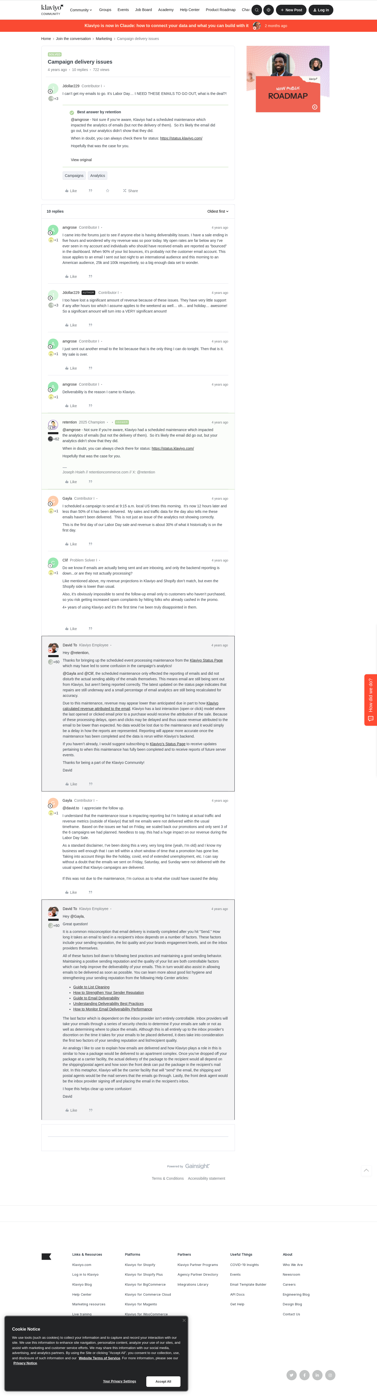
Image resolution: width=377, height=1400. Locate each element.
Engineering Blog (296, 1294)
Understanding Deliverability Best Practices (108, 1004)
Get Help (237, 1304)
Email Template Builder (248, 1284)
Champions (251, 10)
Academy (166, 10)
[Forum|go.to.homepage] (52, 10)
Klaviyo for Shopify (140, 1265)
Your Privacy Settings (119, 1381)
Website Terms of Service (99, 1358)
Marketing (104, 39)
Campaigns (74, 175)
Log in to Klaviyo (85, 1274)
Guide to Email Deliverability (96, 998)
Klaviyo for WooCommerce (146, 1314)
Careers (289, 1284)
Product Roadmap (221, 10)
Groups (105, 10)
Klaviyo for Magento (141, 1304)
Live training (82, 1314)
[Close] (184, 1320)
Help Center (190, 10)
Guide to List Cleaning (91, 987)
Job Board (143, 10)
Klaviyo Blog (82, 1284)
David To (70, 645)
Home (46, 39)
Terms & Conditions (168, 1178)
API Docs (237, 1294)
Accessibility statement (206, 1178)
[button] (291, 10)
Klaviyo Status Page (206, 660)
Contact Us (291, 1314)
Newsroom (291, 1274)
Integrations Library (193, 1284)
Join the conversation (73, 39)
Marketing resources (88, 1304)
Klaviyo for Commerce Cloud (148, 1294)
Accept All (163, 1381)
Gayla (67, 498)
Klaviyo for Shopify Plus (144, 1274)
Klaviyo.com (81, 1265)
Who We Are (293, 1265)
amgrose (70, 227)
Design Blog (292, 1304)
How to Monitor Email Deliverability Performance (112, 1009)
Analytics (97, 175)
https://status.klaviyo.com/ (181, 138)
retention (70, 422)
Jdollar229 (71, 86)
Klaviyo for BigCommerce (145, 1284)
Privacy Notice (25, 1363)
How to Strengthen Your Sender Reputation (108, 992)
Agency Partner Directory (198, 1274)
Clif (65, 560)
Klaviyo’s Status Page (167, 744)
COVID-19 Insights (244, 1265)
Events (123, 10)
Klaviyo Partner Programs (198, 1265)
